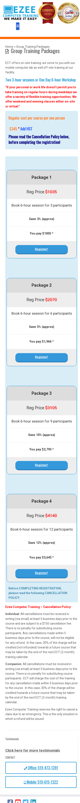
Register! (41, 249)
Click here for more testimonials (32, 750)
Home (9, 46)
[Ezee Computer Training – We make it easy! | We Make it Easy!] (41, 13)
